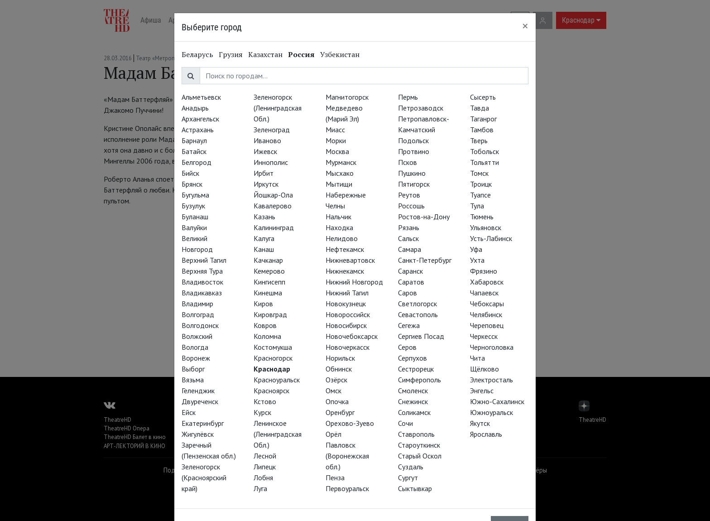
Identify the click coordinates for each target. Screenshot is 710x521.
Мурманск (341, 162)
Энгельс (482, 390)
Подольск (413, 140)
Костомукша (273, 347)
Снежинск (413, 401)
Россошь (411, 205)
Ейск (189, 412)
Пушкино (412, 173)
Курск (262, 412)
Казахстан (265, 54)
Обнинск (339, 368)
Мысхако (340, 173)
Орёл (333, 434)
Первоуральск (347, 488)
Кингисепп (269, 281)
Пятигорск (414, 183)
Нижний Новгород (354, 281)
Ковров (265, 325)
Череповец (487, 325)
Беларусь (197, 54)
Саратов (411, 281)
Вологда (195, 347)
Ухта (477, 260)
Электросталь (491, 379)
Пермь (408, 96)
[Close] (525, 26)
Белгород (196, 162)
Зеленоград (272, 129)
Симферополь (419, 379)
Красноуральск (277, 379)
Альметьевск (201, 96)
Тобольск (484, 151)
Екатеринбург (203, 423)
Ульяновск (485, 227)
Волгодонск (200, 325)
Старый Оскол (419, 455)
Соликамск (414, 412)
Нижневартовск (350, 260)
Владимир (197, 303)
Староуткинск (419, 444)
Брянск (192, 183)
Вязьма (193, 379)
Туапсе (480, 194)
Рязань (408, 227)
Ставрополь (416, 434)
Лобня (263, 477)
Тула (477, 205)
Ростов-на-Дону (424, 216)
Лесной (265, 455)
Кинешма (268, 292)
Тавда (479, 107)
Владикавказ (202, 292)
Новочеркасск (347, 347)
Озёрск (336, 379)
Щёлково (484, 368)
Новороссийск (348, 314)
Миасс (335, 129)
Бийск (190, 173)
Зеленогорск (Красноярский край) (204, 477)
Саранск (410, 270)
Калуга (264, 238)
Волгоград (198, 314)
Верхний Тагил (204, 260)
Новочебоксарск (352, 336)
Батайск (194, 151)
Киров (263, 303)
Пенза (335, 477)
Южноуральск (491, 412)
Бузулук (193, 205)
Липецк (265, 466)
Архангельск (200, 118)
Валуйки (194, 227)
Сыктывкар (415, 488)
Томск (479, 173)
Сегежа (409, 325)
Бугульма (195, 194)
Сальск (408, 238)
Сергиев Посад (421, 336)
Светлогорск (417, 303)
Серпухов (412, 357)
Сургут (408, 477)
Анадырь (195, 107)
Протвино (413, 151)
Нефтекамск (345, 249)
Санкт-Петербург (424, 260)
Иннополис (271, 162)
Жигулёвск (198, 434)
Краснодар (272, 368)
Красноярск (271, 390)
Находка (339, 227)
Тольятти (484, 162)
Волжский (197, 336)
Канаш (264, 249)
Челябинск (486, 314)
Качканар (268, 260)
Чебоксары (487, 303)
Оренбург (340, 412)
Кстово (265, 401)
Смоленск (413, 390)
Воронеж (196, 357)
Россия (301, 54)
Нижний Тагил (347, 292)
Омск (333, 390)
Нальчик (338, 216)
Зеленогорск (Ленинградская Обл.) (278, 107)
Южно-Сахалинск (497, 401)
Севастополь (418, 314)
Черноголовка (491, 347)
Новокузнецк (346, 303)
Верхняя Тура (202, 270)
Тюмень (482, 216)
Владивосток (202, 281)
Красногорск (273, 357)
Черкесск (484, 336)
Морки (336, 140)
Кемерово (269, 270)
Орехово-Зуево (350, 423)
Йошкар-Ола (273, 194)
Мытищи (339, 183)
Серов (407, 347)
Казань (264, 216)
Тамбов (482, 129)
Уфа (476, 249)
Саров (407, 292)
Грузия (231, 54)
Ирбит (263, 173)
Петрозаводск (420, 107)
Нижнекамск (345, 270)
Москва (337, 151)
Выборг (193, 368)
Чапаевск (484, 292)
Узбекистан (340, 54)
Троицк (481, 183)
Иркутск (266, 183)
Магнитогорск (347, 96)
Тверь (479, 140)
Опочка (337, 401)
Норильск (340, 357)
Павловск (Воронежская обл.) (347, 455)
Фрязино (483, 270)
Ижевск (265, 151)
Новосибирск (346, 325)
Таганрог (483, 118)
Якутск (480, 423)
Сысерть (483, 96)
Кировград (270, 314)
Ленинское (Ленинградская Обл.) (278, 434)
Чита (477, 357)
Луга (260, 488)
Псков (407, 162)
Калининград (274, 227)
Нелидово (342, 238)
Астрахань (198, 129)
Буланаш (195, 216)
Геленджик (198, 390)
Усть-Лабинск (491, 238)
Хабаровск (487, 281)
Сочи (405, 423)
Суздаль (410, 466)
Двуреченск (200, 401)
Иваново (267, 140)
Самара (409, 249)
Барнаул (194, 140)
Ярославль (486, 434)
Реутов (409, 194)
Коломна (267, 336)
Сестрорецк (416, 368)
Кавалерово (273, 205)
